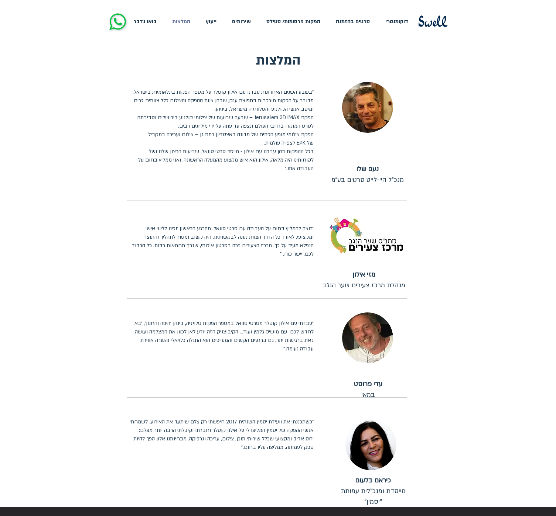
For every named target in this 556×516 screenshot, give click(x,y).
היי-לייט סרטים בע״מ (359, 180)
